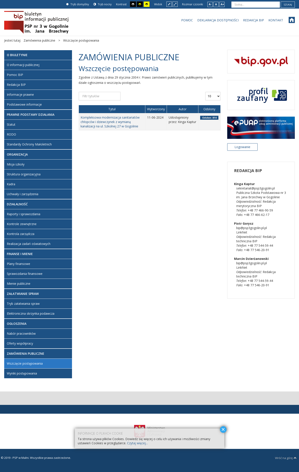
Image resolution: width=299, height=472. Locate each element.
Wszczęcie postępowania (25, 363)
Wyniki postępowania (22, 373)
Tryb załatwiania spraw (23, 303)
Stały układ (169, 4)
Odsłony (209, 109)
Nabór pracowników (21, 333)
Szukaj (288, 4)
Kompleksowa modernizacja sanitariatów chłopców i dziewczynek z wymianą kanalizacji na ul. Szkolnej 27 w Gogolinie (110, 121)
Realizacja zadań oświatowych (28, 244)
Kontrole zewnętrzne (22, 224)
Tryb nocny (102, 4)
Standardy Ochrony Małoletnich (29, 144)
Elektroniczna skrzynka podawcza (30, 313)
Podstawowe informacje (24, 104)
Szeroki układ (175, 4)
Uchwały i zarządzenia (22, 194)
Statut (11, 124)
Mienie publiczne (18, 283)
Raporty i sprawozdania (23, 214)
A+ (222, 4)
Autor (182, 109)
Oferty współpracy (20, 343)
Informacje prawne (20, 94)
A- (210, 4)
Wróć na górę (286, 458)
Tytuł (112, 109)
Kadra (11, 184)
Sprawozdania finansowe (24, 274)
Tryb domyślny (77, 4)
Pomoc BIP (15, 75)
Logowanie (242, 147)
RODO (11, 134)
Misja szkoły (15, 164)
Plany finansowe (18, 264)
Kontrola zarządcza (20, 234)
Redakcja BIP (16, 85)
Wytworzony (156, 109)
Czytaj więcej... (137, 443)
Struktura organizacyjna (24, 174)
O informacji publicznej (23, 65)
